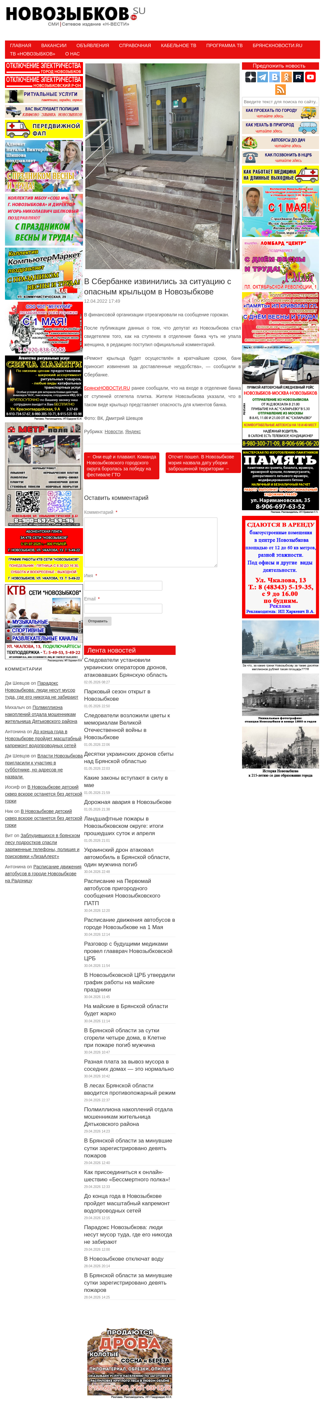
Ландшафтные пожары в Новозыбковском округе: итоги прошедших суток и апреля (123, 826)
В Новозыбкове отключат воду (123, 1259)
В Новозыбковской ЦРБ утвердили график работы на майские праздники (129, 982)
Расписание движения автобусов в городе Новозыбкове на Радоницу (43, 873)
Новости (113, 431)
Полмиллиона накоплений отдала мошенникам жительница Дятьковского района (41, 714)
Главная (20, 45)
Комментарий (101, 512)
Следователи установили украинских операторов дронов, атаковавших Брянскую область (125, 667)
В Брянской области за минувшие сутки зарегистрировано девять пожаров (128, 1148)
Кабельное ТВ (179, 45)
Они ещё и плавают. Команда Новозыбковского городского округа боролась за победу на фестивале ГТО (121, 466)
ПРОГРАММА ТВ (224, 45)
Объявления (92, 45)
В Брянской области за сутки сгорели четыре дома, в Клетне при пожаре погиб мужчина (125, 1037)
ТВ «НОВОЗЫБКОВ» (32, 53)
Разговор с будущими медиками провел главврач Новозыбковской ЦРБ (128, 951)
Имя (90, 575)
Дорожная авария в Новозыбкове (127, 802)
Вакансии (53, 45)
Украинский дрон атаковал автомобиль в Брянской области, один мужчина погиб (127, 857)
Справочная (135, 45)
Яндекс (133, 431)
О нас (72, 53)
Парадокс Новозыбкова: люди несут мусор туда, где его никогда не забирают (41, 690)
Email (92, 598)
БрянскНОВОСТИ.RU (107, 388)
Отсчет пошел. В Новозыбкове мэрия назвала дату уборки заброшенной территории (201, 462)
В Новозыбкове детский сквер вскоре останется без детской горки (43, 794)
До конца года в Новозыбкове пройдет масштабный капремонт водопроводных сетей (43, 738)
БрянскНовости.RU (277, 45)
